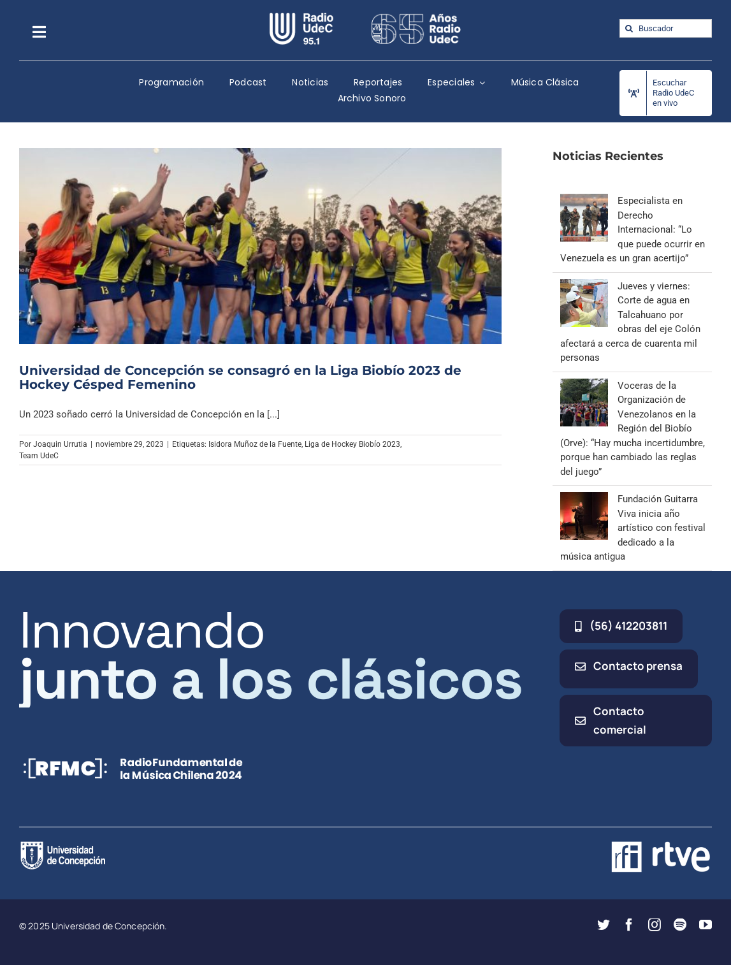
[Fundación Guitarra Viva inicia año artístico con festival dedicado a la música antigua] (584, 499)
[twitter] (603, 924)
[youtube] (705, 924)
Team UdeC (39, 455)
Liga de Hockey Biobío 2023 (352, 444)
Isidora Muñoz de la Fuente (254, 444)
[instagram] (654, 924)
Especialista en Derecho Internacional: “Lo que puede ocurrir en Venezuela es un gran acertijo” (632, 229)
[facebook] (629, 924)
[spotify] (680, 924)
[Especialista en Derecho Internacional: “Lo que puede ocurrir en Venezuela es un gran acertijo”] (584, 201)
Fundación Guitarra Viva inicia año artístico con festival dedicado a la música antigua (633, 527)
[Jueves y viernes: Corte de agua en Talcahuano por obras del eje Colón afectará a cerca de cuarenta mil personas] (584, 286)
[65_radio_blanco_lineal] (416, 17)
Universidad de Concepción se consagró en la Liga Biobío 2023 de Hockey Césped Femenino (240, 377)
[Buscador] (665, 28)
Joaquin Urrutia (60, 444)
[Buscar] (628, 28)
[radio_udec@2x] (301, 17)
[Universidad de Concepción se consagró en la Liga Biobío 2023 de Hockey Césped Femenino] (260, 246)
